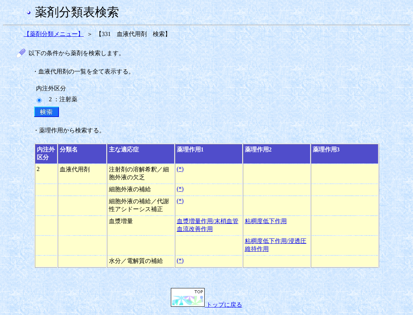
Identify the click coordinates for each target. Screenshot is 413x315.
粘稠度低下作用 (266, 221)
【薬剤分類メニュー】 (54, 34)
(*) (180, 169)
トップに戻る (206, 305)
